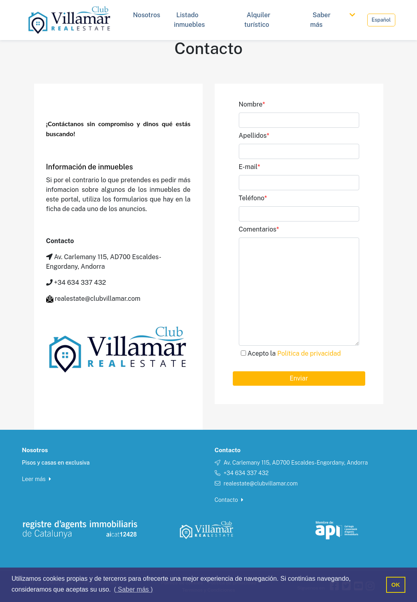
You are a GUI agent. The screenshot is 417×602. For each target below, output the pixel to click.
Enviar (299, 378)
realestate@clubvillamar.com (261, 483)
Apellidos (254, 135)
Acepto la (294, 353)
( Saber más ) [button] (133, 589)
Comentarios (259, 229)
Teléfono (253, 198)
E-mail (249, 167)
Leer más (36, 479)
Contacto (229, 500)
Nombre (252, 104)
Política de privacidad (309, 353)
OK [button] (395, 585)
